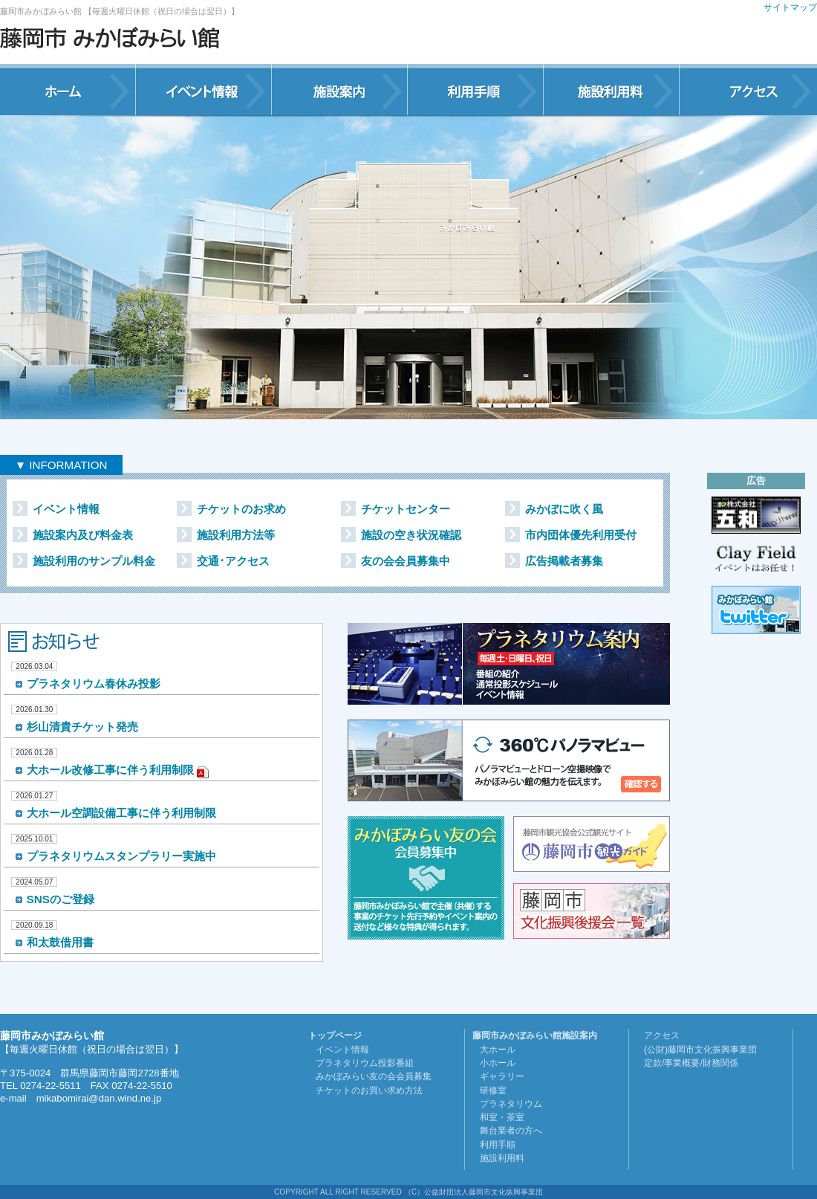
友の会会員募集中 (405, 561)
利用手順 (476, 89)
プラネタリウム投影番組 (365, 1063)
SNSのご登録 (60, 899)
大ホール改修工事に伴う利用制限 (110, 769)
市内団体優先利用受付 (581, 535)
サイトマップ (790, 7)
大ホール (497, 1049)
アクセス (748, 89)
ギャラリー (502, 1076)
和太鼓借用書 (60, 942)
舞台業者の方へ (511, 1130)
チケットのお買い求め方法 (369, 1090)
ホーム (68, 89)
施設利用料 (612, 89)
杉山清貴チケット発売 (82, 726)
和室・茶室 (502, 1117)
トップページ (335, 1035)
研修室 (493, 1090)
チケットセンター (405, 508)
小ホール (497, 1063)
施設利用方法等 (236, 535)
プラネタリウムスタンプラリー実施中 (121, 856)
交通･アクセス (233, 561)
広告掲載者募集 (564, 561)
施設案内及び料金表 (83, 535)
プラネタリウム (511, 1104)
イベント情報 (204, 89)
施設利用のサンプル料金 (94, 561)
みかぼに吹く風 (564, 508)
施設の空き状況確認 (411, 535)
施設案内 (340, 89)
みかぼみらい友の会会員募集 (374, 1076)
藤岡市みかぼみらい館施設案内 (534, 1035)
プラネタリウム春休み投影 (93, 683)
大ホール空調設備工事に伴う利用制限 (121, 813)
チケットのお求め (241, 508)
